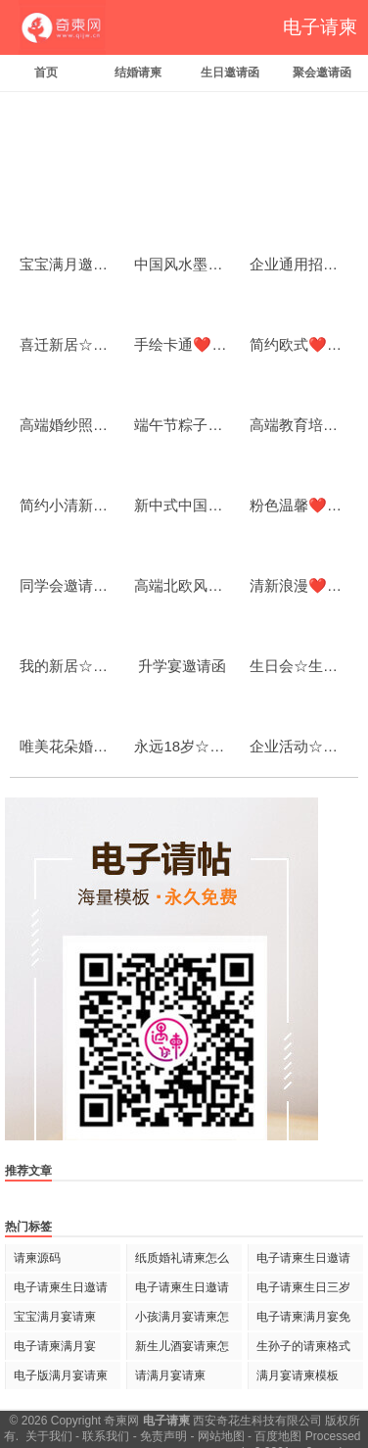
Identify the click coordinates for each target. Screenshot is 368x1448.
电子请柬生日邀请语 (61, 1290)
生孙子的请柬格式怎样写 (303, 1349)
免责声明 (163, 1436)
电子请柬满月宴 (55, 1346)
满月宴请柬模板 (297, 1375)
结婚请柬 (138, 72)
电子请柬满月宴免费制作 (303, 1320)
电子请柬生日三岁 (303, 1287)
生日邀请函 (230, 72)
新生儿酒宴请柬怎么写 (182, 1349)
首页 (46, 72)
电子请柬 (320, 27)
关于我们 (48, 1436)
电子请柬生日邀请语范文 (303, 1261)
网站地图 (221, 1436)
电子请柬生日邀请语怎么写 (182, 1290)
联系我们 (105, 1436)
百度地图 (277, 1436)
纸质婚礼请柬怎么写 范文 (182, 1261)
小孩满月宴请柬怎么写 (182, 1320)
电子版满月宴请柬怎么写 (61, 1379)
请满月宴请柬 (170, 1375)
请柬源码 (37, 1258)
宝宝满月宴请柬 (55, 1317)
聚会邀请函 (322, 72)
